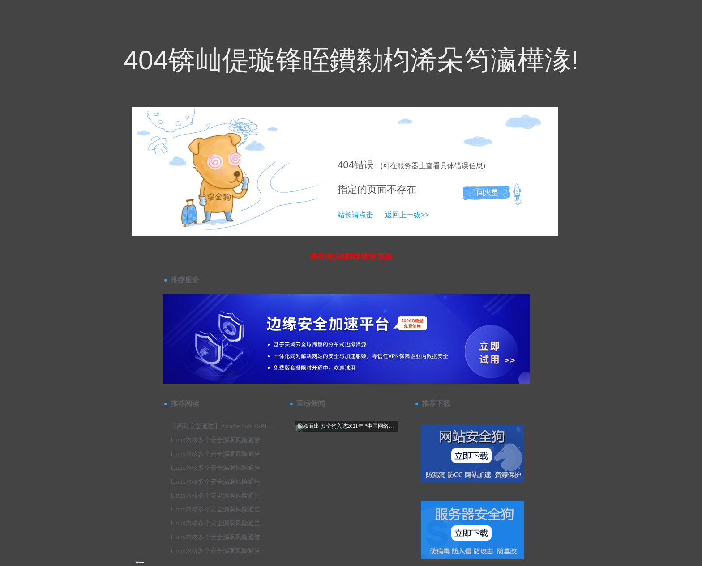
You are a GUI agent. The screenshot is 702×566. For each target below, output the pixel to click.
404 (346, 164)
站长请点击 (355, 215)
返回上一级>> (407, 215)
